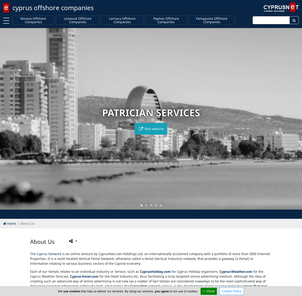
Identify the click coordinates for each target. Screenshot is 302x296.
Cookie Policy (231, 291)
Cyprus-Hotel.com (84, 276)
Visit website (151, 129)
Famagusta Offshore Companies (211, 20)
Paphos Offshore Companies (166, 20)
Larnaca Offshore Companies (122, 20)
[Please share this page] (72, 241)
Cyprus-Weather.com (235, 271)
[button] (141, 205)
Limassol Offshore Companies (78, 20)
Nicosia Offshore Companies (33, 20)
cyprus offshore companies (53, 7)
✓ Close (209, 291)
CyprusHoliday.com (155, 271)
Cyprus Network (49, 254)
